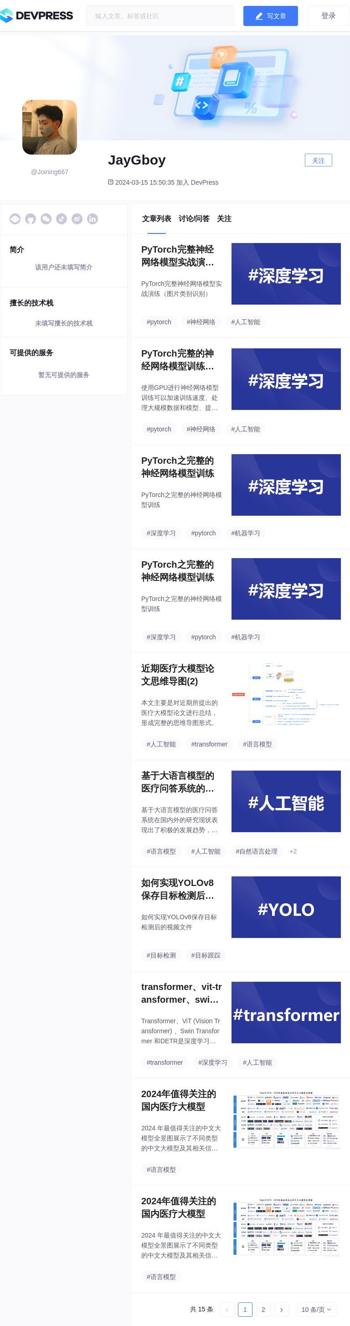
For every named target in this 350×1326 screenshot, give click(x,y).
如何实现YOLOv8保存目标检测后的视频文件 (177, 890)
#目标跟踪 (206, 955)
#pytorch (159, 322)
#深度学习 (161, 533)
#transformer (209, 744)
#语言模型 (257, 744)
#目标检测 (161, 955)
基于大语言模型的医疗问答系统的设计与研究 (177, 783)
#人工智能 (246, 322)
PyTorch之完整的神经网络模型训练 (177, 467)
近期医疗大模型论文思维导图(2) (177, 674)
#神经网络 (201, 322)
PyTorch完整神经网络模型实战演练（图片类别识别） (177, 256)
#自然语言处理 (257, 851)
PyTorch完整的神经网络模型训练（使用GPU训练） (178, 360)
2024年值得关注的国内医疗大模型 (178, 1100)
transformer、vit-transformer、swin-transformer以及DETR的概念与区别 (181, 994)
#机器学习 (246, 533)
